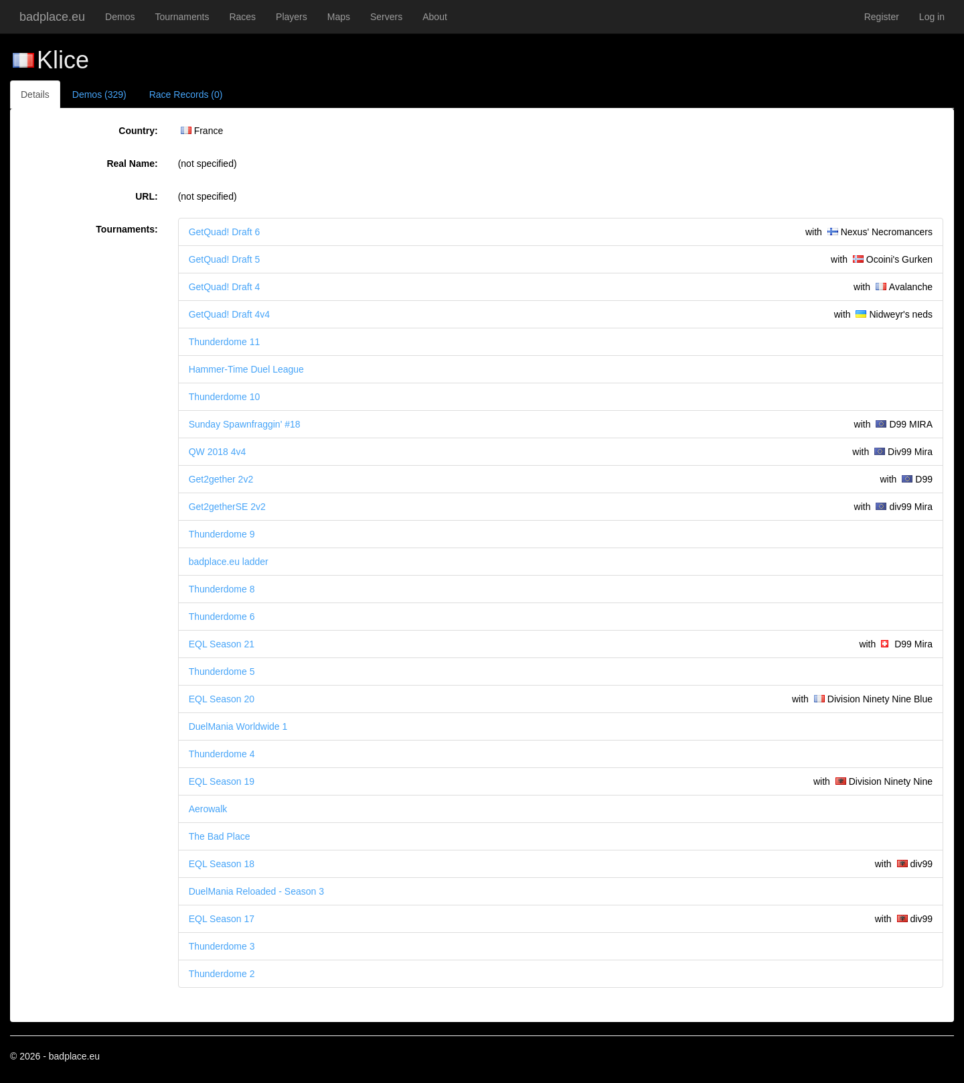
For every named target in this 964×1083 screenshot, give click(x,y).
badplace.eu (52, 16)
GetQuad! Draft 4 (224, 286)
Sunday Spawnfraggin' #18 (245, 424)
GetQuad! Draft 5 (224, 259)
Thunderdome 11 (224, 341)
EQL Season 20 (221, 699)
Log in (932, 16)
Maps (338, 16)
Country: (137, 130)
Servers (386, 16)
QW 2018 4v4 (217, 451)
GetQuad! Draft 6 (224, 232)
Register (881, 16)
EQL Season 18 (221, 863)
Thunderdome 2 (222, 973)
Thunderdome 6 (222, 616)
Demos (120, 16)
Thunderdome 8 (222, 589)
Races (242, 16)
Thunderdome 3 (222, 946)
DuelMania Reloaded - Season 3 (256, 891)
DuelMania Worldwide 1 (238, 726)
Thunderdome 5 (222, 671)
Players (291, 16)
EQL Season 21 (221, 644)
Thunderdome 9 (222, 534)
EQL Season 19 (221, 781)
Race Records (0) (186, 94)
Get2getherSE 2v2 (227, 506)
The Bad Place (219, 836)
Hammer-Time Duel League (246, 369)
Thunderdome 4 (222, 754)
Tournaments (182, 16)
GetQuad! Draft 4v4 (229, 314)
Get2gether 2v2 (221, 479)
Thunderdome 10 (224, 396)
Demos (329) (99, 94)
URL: (146, 196)
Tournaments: (126, 229)
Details (35, 94)
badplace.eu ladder (228, 561)
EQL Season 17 (221, 918)
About (434, 16)
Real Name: (131, 163)
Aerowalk (208, 809)
